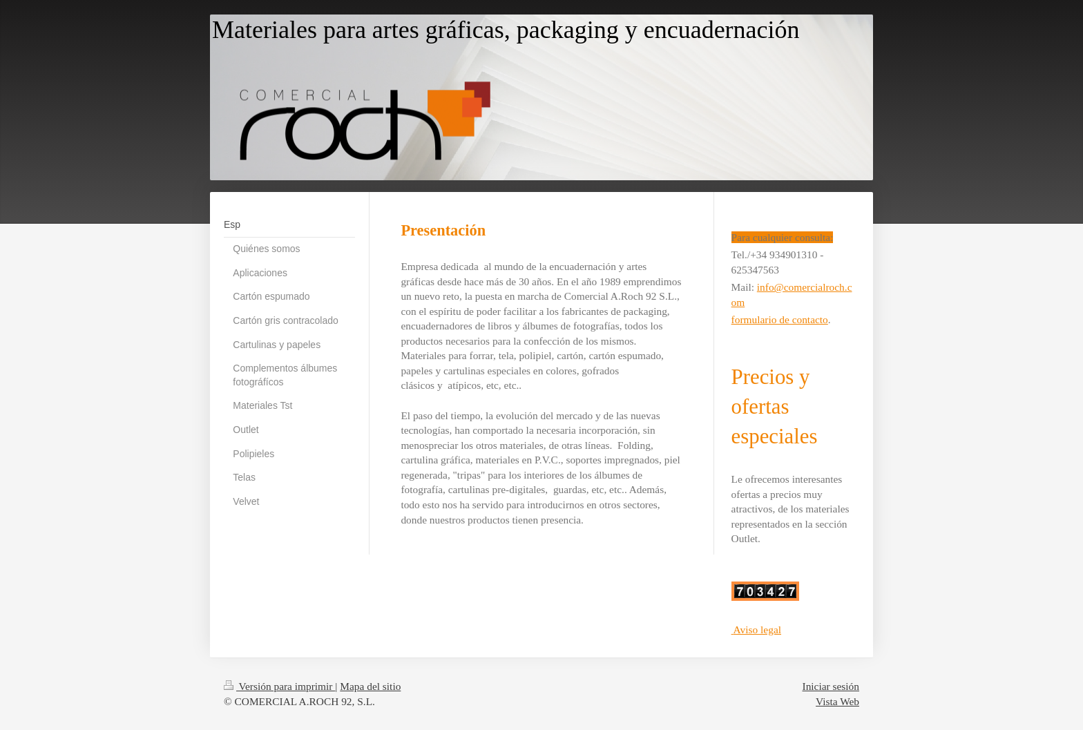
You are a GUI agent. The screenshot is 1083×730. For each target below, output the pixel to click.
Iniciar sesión (831, 686)
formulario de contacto (779, 319)
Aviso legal (757, 629)
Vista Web (837, 701)
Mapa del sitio (370, 686)
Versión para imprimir (279, 686)
